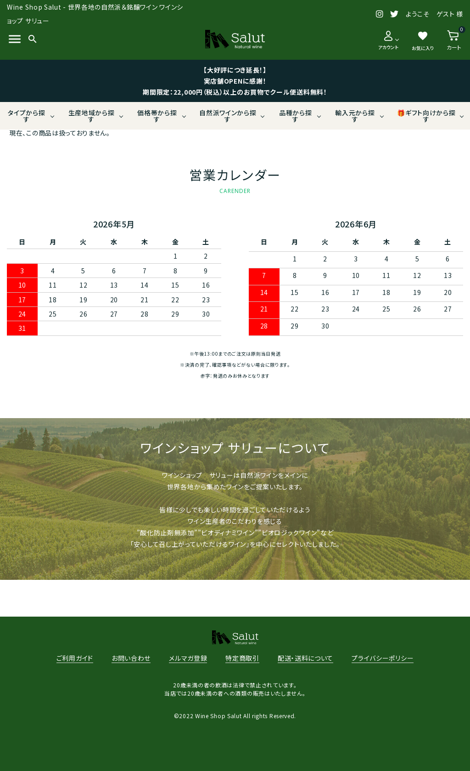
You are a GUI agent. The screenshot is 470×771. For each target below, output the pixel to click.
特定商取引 (242, 658)
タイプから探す (26, 116)
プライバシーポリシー (383, 658)
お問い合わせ (131, 658)
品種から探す (295, 116)
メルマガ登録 (188, 658)
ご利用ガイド (74, 658)
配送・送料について (305, 658)
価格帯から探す (157, 116)
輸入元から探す (355, 116)
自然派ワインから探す (227, 116)
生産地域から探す (91, 116)
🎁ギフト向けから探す (426, 116)
